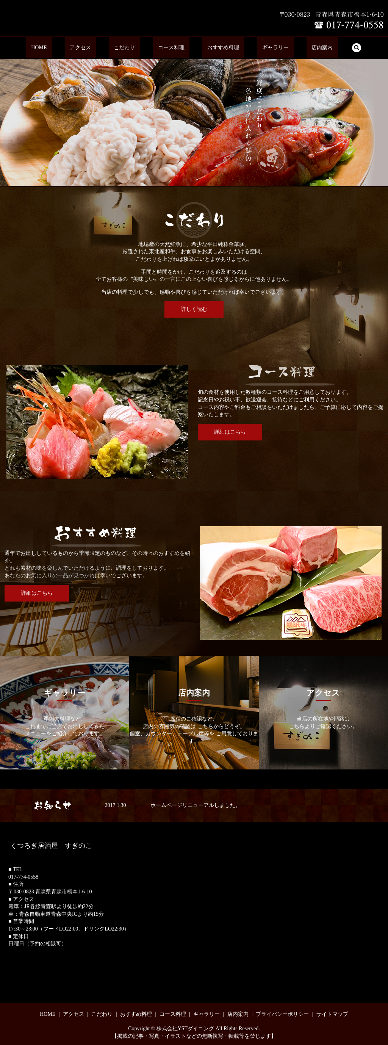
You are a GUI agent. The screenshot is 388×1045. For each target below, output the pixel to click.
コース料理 (171, 48)
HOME (69, 48)
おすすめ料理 (213, 48)
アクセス (100, 48)
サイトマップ (332, 1014)
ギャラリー (255, 48)
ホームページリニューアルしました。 (195, 805)
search (320, 47)
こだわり (134, 48)
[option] (194, 122)
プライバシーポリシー (282, 1014)
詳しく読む (194, 309)
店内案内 (291, 48)
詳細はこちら (230, 432)
